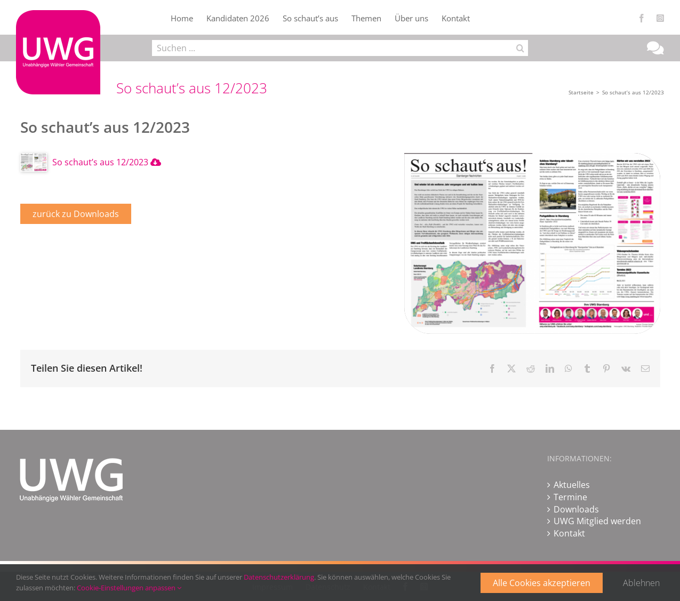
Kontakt (569, 533)
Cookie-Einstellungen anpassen (129, 587)
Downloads (576, 509)
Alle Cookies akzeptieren (541, 583)
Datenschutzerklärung (279, 577)
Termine (570, 497)
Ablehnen (641, 583)
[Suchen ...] (332, 48)
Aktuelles (572, 485)
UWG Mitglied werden (597, 521)
